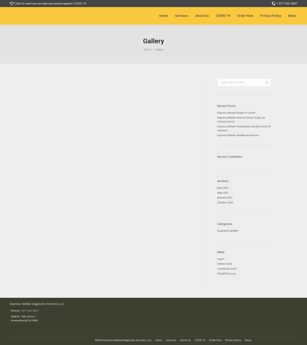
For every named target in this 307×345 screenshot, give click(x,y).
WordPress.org (226, 273)
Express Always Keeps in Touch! (236, 112)
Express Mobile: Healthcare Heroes (238, 135)
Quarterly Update (227, 230)
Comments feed (226, 268)
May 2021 (222, 192)
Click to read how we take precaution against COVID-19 (48, 4)
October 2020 (225, 202)
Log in (220, 259)
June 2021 (223, 187)
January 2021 (225, 197)
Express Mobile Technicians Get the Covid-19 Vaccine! (243, 128)
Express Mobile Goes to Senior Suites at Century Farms (241, 119)
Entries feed (224, 263)
